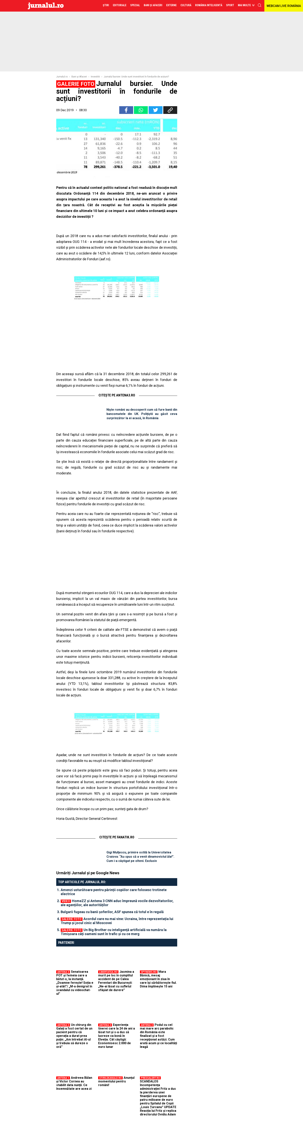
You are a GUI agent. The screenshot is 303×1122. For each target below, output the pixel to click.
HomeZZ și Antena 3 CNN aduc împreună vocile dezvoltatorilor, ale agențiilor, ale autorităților (117, 903)
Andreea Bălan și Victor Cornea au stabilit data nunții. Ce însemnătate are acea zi (74, 1083)
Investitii (95, 76)
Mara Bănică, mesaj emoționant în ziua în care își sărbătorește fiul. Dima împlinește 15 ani (158, 979)
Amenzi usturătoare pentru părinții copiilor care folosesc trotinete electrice (114, 892)
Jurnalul (46, 6)
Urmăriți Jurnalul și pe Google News (87, 873)
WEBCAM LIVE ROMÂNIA (283, 6)
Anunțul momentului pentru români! (116, 1081)
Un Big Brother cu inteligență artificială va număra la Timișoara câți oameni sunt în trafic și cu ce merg (114, 932)
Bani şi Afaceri (79, 76)
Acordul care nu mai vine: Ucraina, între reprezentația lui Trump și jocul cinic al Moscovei (117, 921)
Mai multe (244, 5)
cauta (259, 5)
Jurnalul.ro (62, 76)
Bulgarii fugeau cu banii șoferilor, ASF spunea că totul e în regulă (112, 912)
